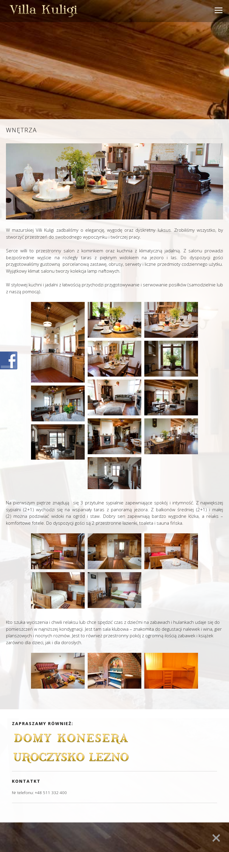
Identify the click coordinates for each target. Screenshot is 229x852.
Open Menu (218, 10)
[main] (114, 419)
